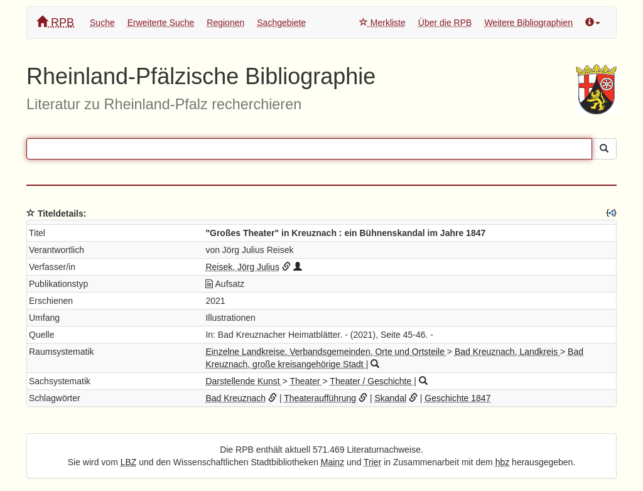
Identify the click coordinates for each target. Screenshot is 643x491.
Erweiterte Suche (161, 23)
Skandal (390, 398)
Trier (372, 462)
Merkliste (382, 23)
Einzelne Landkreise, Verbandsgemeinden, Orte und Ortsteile (325, 352)
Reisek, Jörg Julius (242, 267)
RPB (55, 22)
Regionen (225, 23)
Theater (305, 381)
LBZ (129, 462)
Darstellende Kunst (243, 381)
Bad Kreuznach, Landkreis (507, 352)
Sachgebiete (281, 23)
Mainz (332, 462)
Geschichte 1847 (457, 398)
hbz (502, 462)
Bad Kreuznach (235, 398)
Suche (102, 23)
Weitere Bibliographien (528, 23)
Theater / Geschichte (372, 381)
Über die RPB (445, 23)
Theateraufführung (320, 398)
